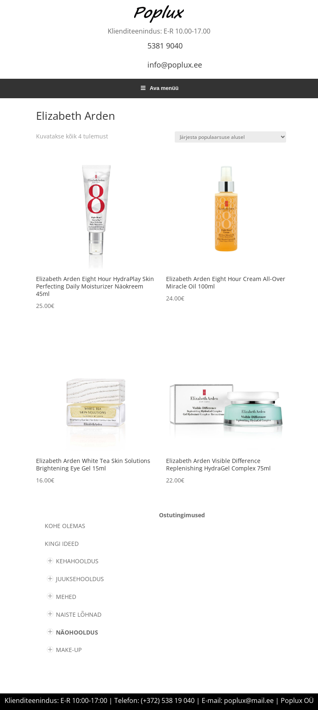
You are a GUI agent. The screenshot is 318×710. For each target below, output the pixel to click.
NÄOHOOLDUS (77, 632)
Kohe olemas (65, 526)
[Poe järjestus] (230, 137)
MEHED (66, 597)
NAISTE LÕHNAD (78, 614)
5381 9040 (165, 46)
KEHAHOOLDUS (77, 561)
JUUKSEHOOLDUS (80, 579)
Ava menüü (159, 88)
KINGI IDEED (62, 544)
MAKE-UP (69, 650)
